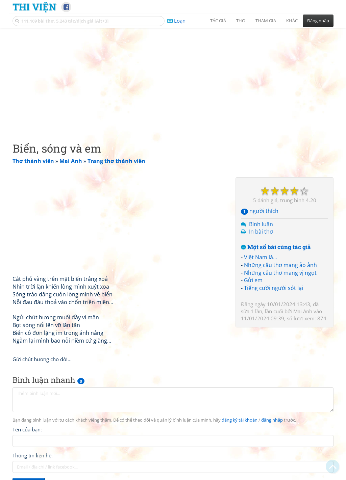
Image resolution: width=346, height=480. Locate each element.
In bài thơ (261, 231)
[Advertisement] (173, 79)
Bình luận (261, 224)
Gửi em (253, 280)
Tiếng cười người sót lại (273, 288)
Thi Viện (34, 6)
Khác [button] (292, 21)
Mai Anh (302, 311)
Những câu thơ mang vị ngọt (280, 272)
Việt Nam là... (260, 257)
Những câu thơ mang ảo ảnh (280, 265)
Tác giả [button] (218, 21)
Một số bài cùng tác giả (276, 247)
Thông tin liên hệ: (33, 455)
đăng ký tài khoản (239, 420)
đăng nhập (272, 420)
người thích (259, 211)
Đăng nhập (318, 21)
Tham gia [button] (265, 21)
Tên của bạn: (27, 429)
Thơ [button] (240, 21)
